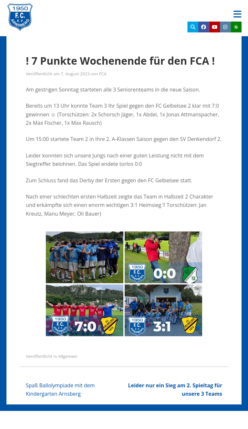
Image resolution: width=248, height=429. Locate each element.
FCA (103, 74)
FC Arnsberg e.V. (76, 10)
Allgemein (68, 356)
